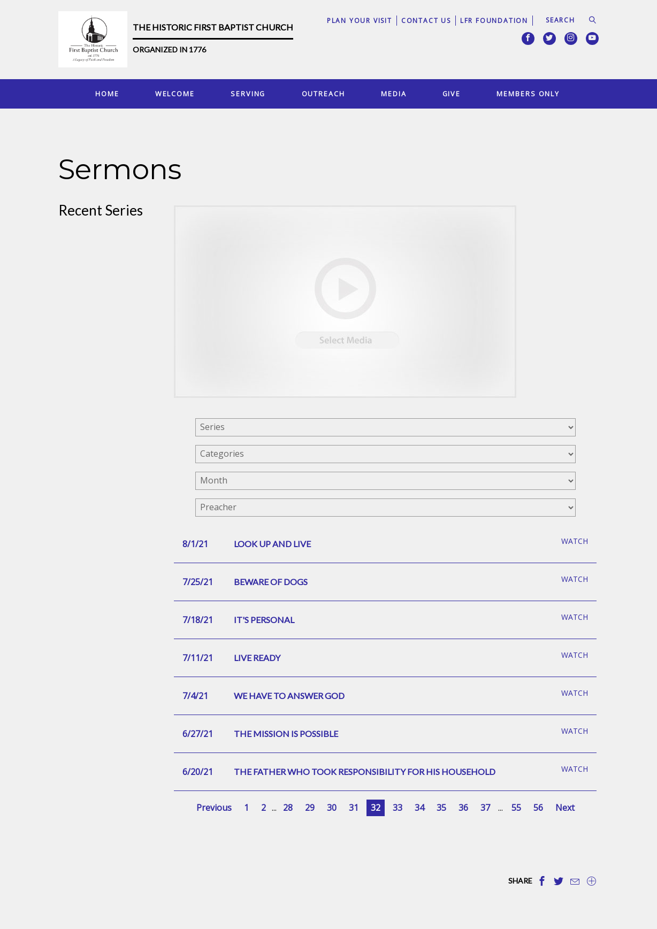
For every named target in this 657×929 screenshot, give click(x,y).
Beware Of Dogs (271, 582)
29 (310, 807)
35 (441, 807)
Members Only (528, 93)
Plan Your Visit (359, 20)
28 (288, 807)
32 (375, 807)
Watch (574, 541)
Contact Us (426, 20)
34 (419, 807)
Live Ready (257, 657)
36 (463, 807)
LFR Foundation (494, 20)
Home (107, 93)
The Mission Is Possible (286, 733)
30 (332, 807)
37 (485, 807)
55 (516, 807)
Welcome (175, 93)
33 (397, 807)
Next (565, 807)
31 (353, 807)
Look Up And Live (272, 544)
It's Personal (264, 620)
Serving (248, 93)
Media (393, 93)
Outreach (323, 93)
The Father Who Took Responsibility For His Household (364, 771)
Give (451, 93)
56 (538, 807)
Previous (214, 807)
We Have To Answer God (289, 695)
